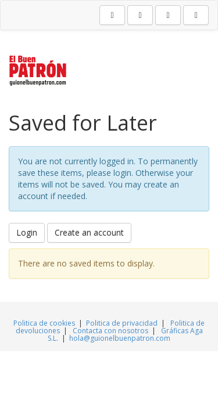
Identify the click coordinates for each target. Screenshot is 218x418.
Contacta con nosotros (111, 331)
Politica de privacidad (122, 323)
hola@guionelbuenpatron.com (119, 338)
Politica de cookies (45, 323)
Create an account (89, 232)
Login (26, 232)
